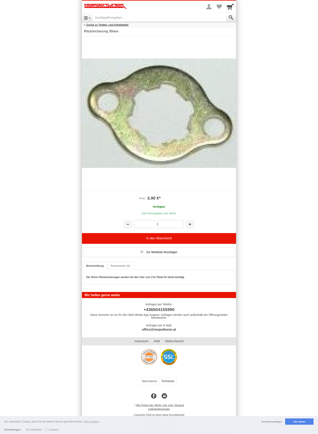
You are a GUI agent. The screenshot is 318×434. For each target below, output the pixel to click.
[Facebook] (153, 396)
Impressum (141, 341)
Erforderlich (36, 429)
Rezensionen (120, 265)
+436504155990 (159, 309)
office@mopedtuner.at (159, 329)
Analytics (54, 429)
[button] (159, 252)
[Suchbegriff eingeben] (159, 17)
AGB (157, 341)
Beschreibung (95, 265)
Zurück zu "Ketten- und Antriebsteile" (107, 24)
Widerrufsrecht (174, 341)
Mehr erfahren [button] (91, 421)
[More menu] (209, 7)
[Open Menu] (87, 17)
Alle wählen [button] (299, 421)
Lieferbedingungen (159, 409)
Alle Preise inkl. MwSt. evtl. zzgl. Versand (160, 405)
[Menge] (159, 224)
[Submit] (231, 17)
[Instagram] (164, 396)
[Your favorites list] (219, 7)
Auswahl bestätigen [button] (271, 421)
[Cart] (230, 7)
